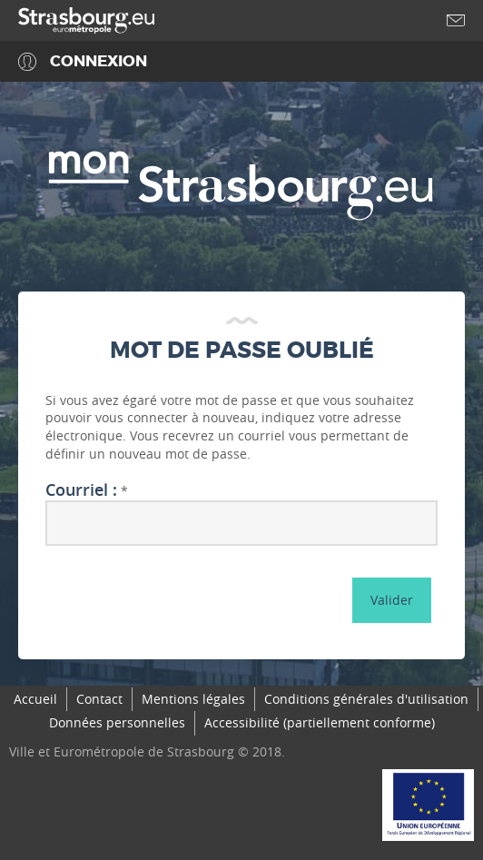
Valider (391, 599)
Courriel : (81, 490)
